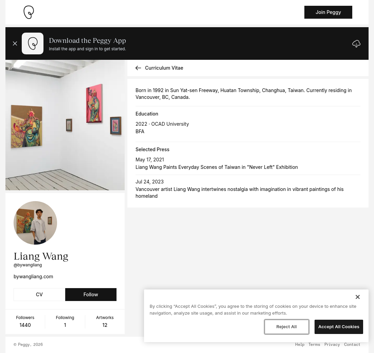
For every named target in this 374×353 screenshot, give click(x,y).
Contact (352, 345)
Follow (91, 294)
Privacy (332, 345)
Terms (314, 345)
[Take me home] (28, 12)
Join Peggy (328, 12)
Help (299, 345)
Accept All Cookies (338, 326)
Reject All (286, 326)
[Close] (357, 296)
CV (39, 294)
